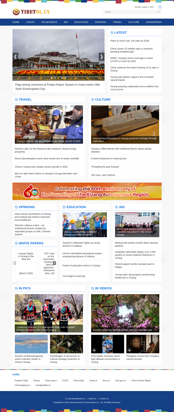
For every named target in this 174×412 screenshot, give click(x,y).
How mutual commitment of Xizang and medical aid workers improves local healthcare (33, 217)
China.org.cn (51, 380)
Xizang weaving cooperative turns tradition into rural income (134, 88)
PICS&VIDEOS (49, 22)
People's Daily (21, 380)
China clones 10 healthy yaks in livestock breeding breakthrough (131, 50)
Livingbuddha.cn (43, 385)
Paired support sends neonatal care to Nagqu (134, 265)
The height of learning (74, 276)
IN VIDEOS (103, 288)
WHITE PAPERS (31, 243)
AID (66, 22)
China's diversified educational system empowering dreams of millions (82, 255)
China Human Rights (141, 380)
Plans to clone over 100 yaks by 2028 (129, 40)
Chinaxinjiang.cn (22, 385)
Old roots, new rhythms (103, 175)
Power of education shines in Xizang (81, 265)
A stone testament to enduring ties (108, 158)
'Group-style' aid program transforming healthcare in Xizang (135, 276)
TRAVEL (117, 22)
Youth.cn (93, 380)
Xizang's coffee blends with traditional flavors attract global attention (121, 150)
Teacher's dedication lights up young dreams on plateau (81, 244)
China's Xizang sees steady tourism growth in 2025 (41, 166)
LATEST (30, 22)
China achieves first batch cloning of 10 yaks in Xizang (134, 69)
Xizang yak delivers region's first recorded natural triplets (131, 78)
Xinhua (36, 380)
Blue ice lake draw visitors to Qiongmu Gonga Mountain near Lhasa (46, 175)
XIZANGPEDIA (154, 22)
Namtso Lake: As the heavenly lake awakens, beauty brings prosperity (45, 150)
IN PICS (25, 288)
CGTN (65, 380)
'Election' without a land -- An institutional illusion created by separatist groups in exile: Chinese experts (32, 230)
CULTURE (133, 22)
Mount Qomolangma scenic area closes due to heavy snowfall (47, 158)
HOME (15, 22)
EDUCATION (81, 22)
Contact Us (104, 399)
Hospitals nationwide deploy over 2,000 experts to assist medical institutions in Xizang (135, 255)
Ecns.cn (106, 380)
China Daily (78, 380)
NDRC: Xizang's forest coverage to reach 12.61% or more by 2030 (131, 59)
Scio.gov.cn (120, 380)
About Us (92, 399)
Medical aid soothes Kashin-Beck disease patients (136, 244)
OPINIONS (100, 22)
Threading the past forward (105, 166)
